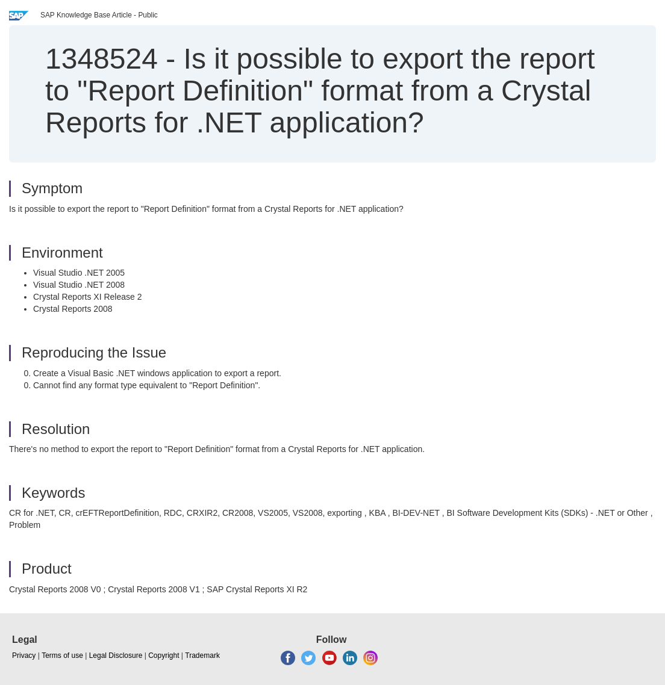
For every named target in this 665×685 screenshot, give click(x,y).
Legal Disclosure (116, 655)
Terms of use (62, 655)
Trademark (202, 655)
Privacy (24, 655)
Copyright (163, 655)
